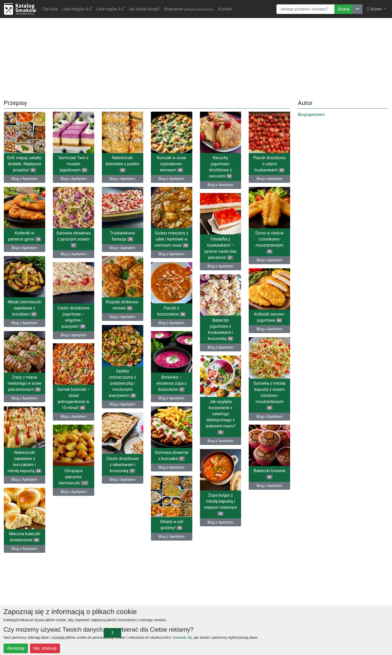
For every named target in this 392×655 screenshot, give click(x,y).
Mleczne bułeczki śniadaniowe (24, 536)
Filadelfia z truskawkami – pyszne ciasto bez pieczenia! (221, 248)
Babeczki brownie (269, 473)
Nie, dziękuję (45, 648)
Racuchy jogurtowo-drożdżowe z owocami (220, 166)
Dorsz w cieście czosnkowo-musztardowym (269, 242)
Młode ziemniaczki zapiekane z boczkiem (24, 308)
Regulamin (189, 9)
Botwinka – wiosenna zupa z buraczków (171, 383)
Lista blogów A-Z (77, 9)
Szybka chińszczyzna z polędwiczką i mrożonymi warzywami (122, 383)
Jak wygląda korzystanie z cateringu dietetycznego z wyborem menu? (220, 417)
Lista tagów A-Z (110, 9)
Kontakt (225, 9)
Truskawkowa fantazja (122, 236)
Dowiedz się (182, 637)
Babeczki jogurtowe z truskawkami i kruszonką (220, 329)
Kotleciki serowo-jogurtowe (269, 317)
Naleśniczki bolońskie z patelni (122, 163)
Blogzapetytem (311, 114)
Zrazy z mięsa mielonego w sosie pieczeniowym (24, 383)
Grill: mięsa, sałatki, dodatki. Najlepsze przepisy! (24, 163)
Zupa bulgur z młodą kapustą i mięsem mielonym (220, 504)
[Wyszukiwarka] (305, 9)
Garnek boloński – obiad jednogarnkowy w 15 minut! (73, 398)
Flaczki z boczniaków (171, 311)
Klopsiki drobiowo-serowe (122, 305)
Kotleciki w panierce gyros (24, 236)
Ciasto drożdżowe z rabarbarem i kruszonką (122, 464)
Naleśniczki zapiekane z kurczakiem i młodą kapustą (24, 461)
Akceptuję (16, 648)
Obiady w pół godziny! (171, 524)
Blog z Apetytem (25, 179)
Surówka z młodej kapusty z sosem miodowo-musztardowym (270, 395)
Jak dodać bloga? (144, 9)
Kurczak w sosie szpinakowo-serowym (171, 163)
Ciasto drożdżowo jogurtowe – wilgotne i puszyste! (73, 317)
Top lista (50, 9)
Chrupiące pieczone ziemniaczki (73, 476)
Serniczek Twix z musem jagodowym (73, 163)
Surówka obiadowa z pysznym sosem (73, 239)
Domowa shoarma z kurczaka (171, 455)
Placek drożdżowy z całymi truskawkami (269, 163)
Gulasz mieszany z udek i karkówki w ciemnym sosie (171, 239)
